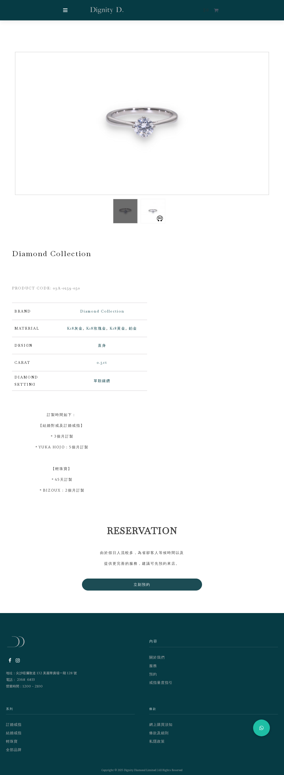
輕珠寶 (12, 744)
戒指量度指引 (161, 685)
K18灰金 (75, 331)
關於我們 (157, 660)
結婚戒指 (14, 736)
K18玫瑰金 (96, 331)
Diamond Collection (102, 314)
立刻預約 (142, 587)
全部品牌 (14, 752)
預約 (153, 677)
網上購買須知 (161, 727)
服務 (153, 668)
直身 (102, 348)
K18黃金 (117, 331)
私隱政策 (157, 744)
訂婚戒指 (14, 727)
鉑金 (133, 331)
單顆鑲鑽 (102, 384)
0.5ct (102, 365)
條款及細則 (159, 736)
